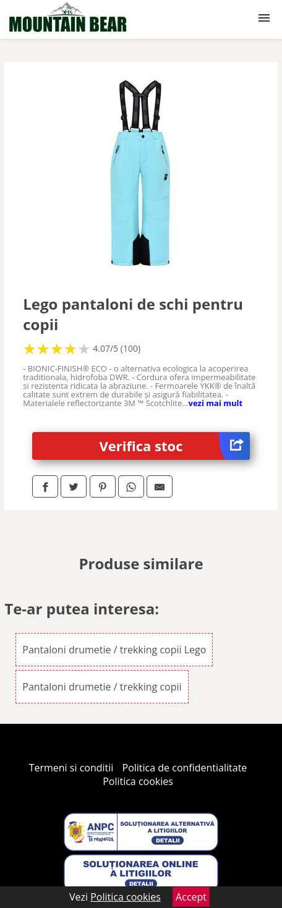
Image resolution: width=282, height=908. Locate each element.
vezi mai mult (216, 403)
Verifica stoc (175, 446)
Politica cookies (138, 781)
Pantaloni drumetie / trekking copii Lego (114, 649)
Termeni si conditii (71, 767)
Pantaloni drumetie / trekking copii (101, 687)
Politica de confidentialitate (184, 767)
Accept (191, 897)
